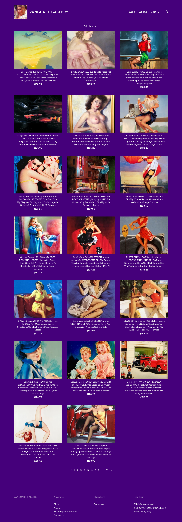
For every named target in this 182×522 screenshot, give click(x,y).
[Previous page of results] (71, 470)
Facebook (99, 504)
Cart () (155, 11)
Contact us (59, 515)
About (143, 11)
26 (107, 470)
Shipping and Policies (65, 511)
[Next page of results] (111, 470)
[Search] (167, 12)
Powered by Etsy (142, 511)
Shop (132, 11)
